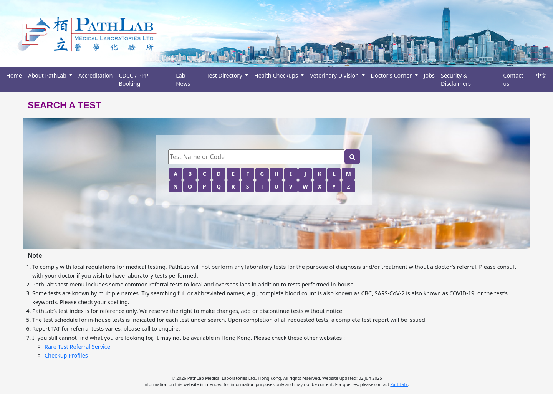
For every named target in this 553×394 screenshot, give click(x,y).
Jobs (429, 75)
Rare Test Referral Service (77, 346)
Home (14, 75)
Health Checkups (276, 75)
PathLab (399, 384)
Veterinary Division (335, 75)
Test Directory (225, 75)
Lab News (183, 80)
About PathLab (48, 75)
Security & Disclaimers (456, 80)
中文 (541, 75)
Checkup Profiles (66, 355)
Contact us (513, 80)
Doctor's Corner (392, 75)
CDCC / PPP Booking (133, 80)
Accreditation (95, 75)
